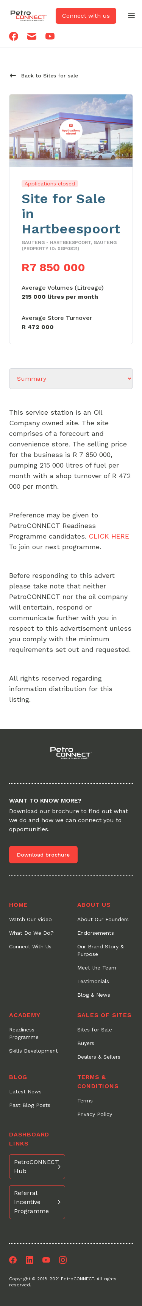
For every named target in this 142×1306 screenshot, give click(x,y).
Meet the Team (96, 968)
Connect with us (86, 15)
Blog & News (93, 995)
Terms (85, 1101)
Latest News (25, 1091)
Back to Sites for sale (43, 75)
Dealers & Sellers (98, 1057)
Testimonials (93, 981)
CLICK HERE (109, 536)
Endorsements (95, 933)
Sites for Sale (94, 1030)
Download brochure (43, 855)
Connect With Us (30, 946)
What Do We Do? (31, 933)
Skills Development (33, 1051)
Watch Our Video (30, 919)
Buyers (85, 1043)
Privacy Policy (94, 1114)
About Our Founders (103, 919)
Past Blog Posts (29, 1105)
